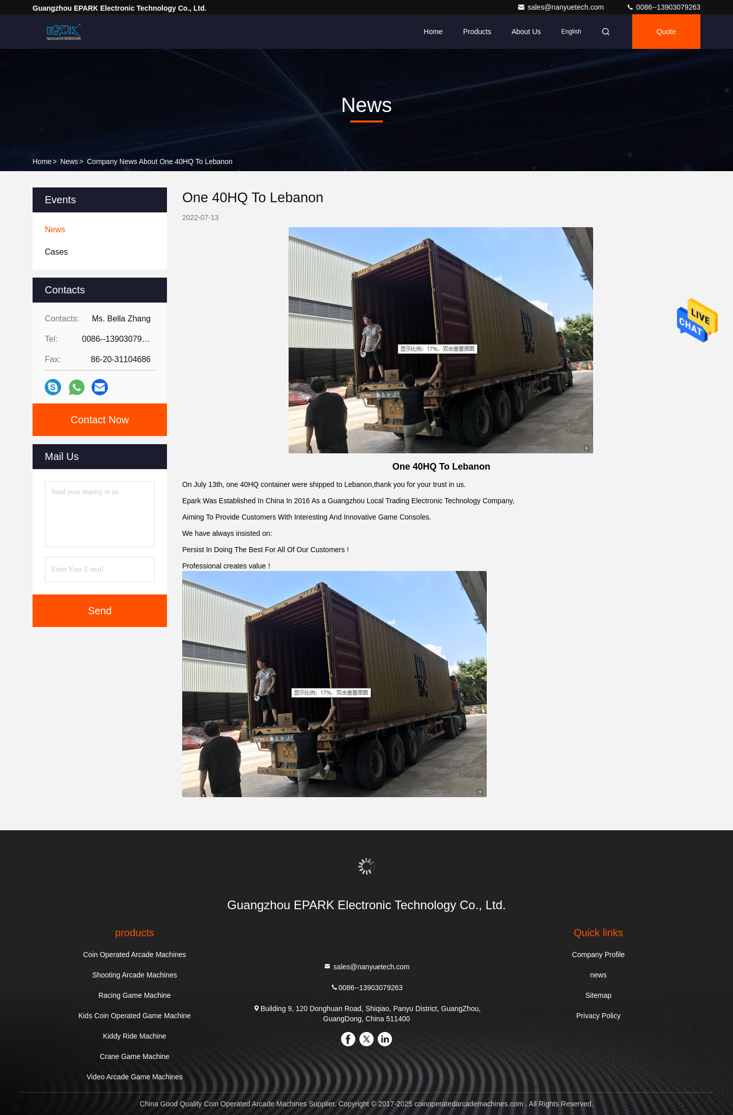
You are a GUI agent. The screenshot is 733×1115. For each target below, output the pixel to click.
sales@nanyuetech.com (561, 7)
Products (477, 32)
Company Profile (598, 954)
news (69, 161)
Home (433, 32)
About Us (526, 32)
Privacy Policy (598, 1016)
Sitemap (598, 995)
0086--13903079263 (663, 7)
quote (666, 32)
